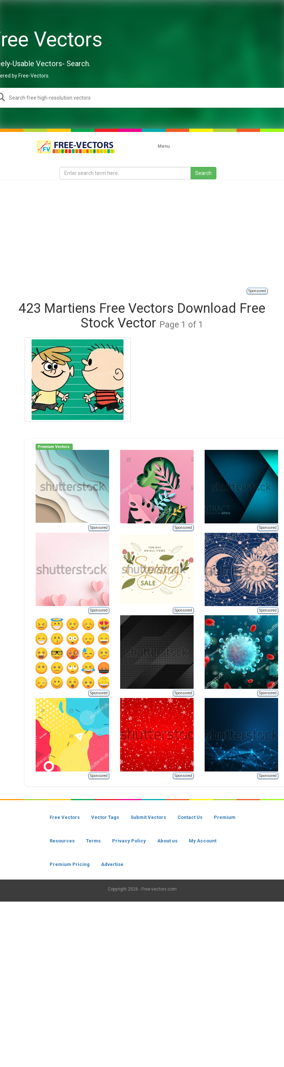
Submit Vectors (148, 817)
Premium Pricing (70, 864)
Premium (225, 817)
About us (167, 841)
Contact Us (189, 817)
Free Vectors (65, 817)
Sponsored (257, 291)
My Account (202, 841)
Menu (164, 146)
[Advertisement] (150, 233)
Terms (93, 841)
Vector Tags (105, 817)
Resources (62, 841)
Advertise (112, 864)
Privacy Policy (129, 841)
